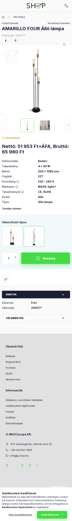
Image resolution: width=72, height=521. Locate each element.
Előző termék (11, 23)
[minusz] (15, 261)
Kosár (9, 373)
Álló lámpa (19, 16)
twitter (14, 465)
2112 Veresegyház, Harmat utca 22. (31, 444)
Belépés (10, 356)
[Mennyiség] (8, 258)
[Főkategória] (3, 17)
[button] (36, 81)
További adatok (11, 208)
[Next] (67, 125)
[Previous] (4, 125)
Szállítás (11, 417)
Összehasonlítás (6, 279)
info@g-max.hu (19, 455)
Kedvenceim (13, 379)
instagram (30, 465)
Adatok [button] (11, 294)
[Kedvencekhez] (64, 44)
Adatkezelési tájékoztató (20, 405)
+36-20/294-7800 (66, 5)
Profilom (11, 367)
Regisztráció (13, 361)
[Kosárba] (45, 258)
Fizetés (10, 411)
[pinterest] (15, 40)
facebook (7, 465)
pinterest (22, 465)
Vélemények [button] (15, 318)
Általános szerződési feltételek (24, 400)
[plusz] (15, 255)
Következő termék (58, 23)
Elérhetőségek (14, 423)
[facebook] (6, 40)
